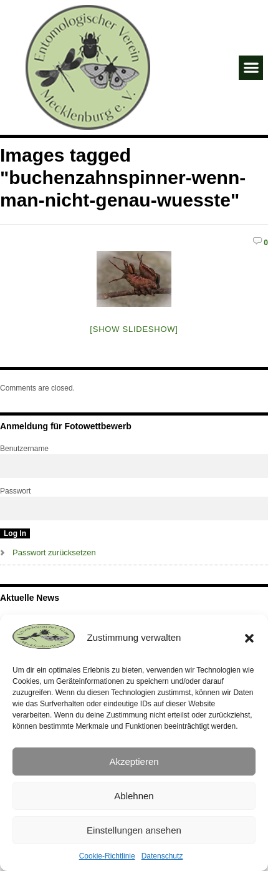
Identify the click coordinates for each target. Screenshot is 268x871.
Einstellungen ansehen (134, 830)
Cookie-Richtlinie (107, 856)
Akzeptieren (133, 761)
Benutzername (24, 448)
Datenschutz (162, 856)
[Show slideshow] (134, 329)
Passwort (15, 491)
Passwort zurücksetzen (54, 552)
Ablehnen (133, 796)
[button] (249, 638)
